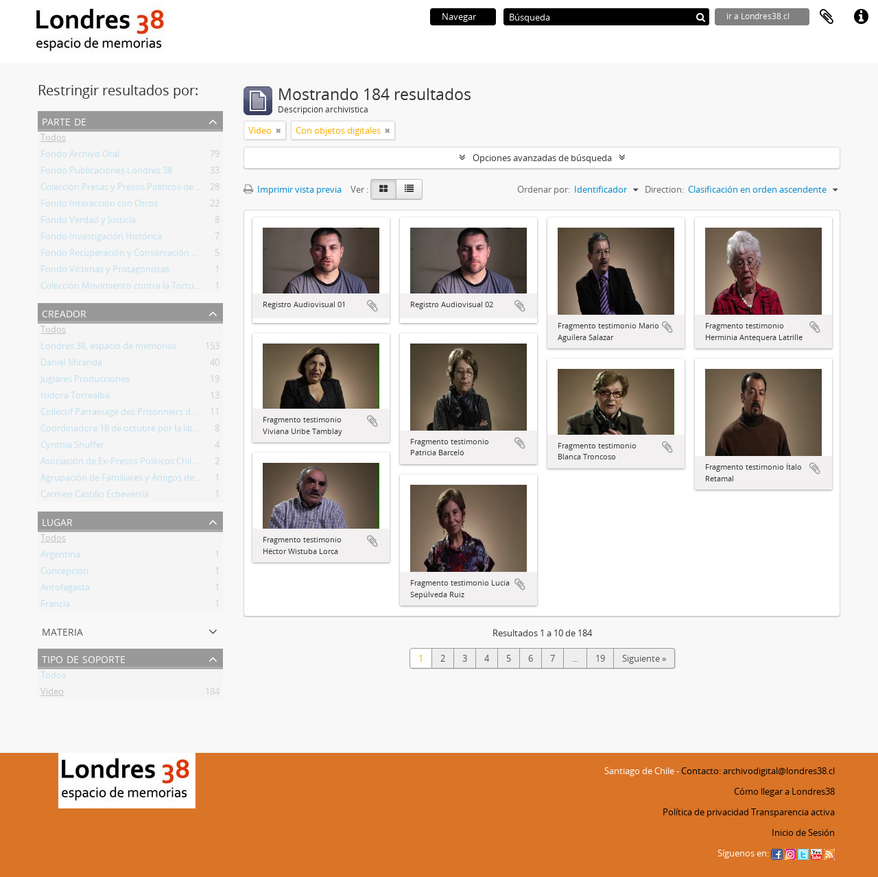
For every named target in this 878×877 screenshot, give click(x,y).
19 (600, 658)
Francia (55, 606)
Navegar (459, 16)
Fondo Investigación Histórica (101, 238)
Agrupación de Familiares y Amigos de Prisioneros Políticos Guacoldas (181, 480)
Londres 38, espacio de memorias (108, 348)
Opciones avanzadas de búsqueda (542, 158)
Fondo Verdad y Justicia (88, 222)
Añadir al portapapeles (372, 306)
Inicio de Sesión (803, 832)
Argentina (60, 557)
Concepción (64, 573)
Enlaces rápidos (861, 17)
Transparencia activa (793, 812)
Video (52, 694)
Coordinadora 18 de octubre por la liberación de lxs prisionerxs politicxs (185, 430)
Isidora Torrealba (75, 398)
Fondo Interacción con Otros (99, 206)
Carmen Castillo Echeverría (94, 496)
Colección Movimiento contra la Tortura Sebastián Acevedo (160, 288)
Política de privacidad (706, 812)
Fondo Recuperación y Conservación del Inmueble (142, 255)
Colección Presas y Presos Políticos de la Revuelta (140, 189)
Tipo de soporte (84, 658)
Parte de (64, 120)
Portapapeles (826, 17)
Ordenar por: (543, 189)
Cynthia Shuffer (72, 447)
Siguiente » (644, 658)
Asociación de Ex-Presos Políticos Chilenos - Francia (144, 463)
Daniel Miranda (71, 365)
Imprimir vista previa (293, 189)
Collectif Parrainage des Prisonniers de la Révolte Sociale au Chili (169, 414)
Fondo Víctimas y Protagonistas (104, 271)
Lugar (57, 521)
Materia (62, 630)
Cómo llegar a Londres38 (784, 791)
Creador (64, 312)
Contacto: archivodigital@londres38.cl (758, 771)
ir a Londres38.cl (758, 16)
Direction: (664, 189)
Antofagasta (65, 590)
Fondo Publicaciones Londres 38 (106, 173)
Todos (53, 140)
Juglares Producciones (85, 381)
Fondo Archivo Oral (79, 156)
